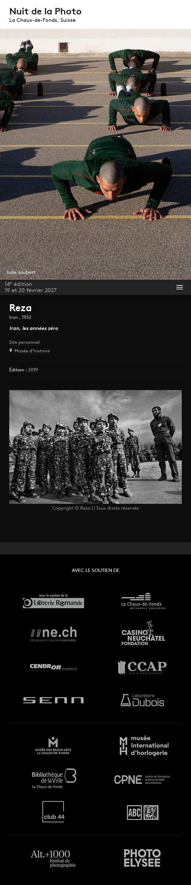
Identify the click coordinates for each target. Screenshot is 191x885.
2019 (32, 370)
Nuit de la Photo (45, 12)
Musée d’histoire (32, 351)
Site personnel (24, 342)
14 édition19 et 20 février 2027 (31, 287)
